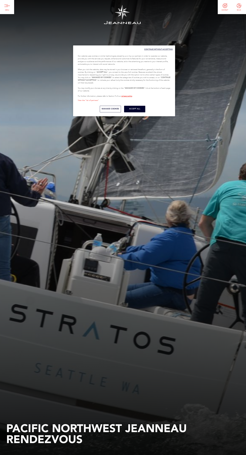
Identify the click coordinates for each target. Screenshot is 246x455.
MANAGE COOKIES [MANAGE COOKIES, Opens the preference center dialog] (110, 109)
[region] (124, 80)
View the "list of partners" (88, 100)
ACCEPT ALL (134, 109)
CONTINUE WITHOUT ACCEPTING (158, 49)
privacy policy (126, 96)
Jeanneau (122, 14)
